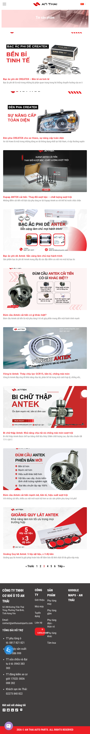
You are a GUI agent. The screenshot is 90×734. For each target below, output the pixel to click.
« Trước (30, 566)
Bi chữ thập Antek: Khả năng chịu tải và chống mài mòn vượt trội (38, 432)
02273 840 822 (14, 693)
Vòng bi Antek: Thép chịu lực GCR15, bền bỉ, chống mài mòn (36, 373)
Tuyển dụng (38, 614)
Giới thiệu (39, 599)
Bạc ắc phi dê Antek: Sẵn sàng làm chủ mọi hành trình (32, 256)
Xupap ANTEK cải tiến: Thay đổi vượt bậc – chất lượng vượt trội (37, 197)
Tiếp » (61, 566)
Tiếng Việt (83, 4)
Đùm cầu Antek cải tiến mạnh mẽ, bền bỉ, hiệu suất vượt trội (35, 495)
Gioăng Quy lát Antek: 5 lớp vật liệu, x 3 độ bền (28, 554)
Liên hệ (38, 622)
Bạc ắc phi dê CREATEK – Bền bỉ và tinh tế (26, 79)
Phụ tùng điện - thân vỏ (51, 623)
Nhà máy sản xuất (16, 648)
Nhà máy (39, 606)
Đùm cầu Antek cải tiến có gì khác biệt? (24, 315)
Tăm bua (51, 642)
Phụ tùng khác (51, 635)
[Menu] (4, 4)
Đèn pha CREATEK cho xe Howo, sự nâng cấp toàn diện (33, 138)
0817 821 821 (17, 642)
